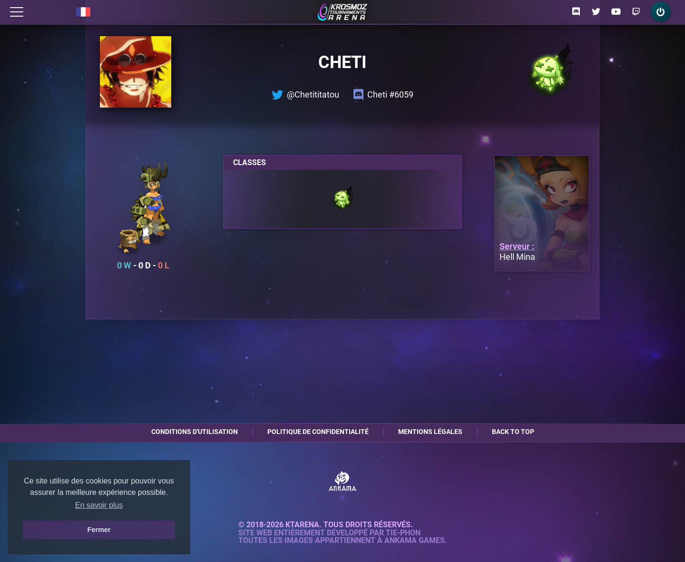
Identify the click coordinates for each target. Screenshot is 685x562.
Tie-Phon (403, 533)
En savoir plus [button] (99, 505)
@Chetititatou (305, 94)
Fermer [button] (99, 529)
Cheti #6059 (383, 94)
